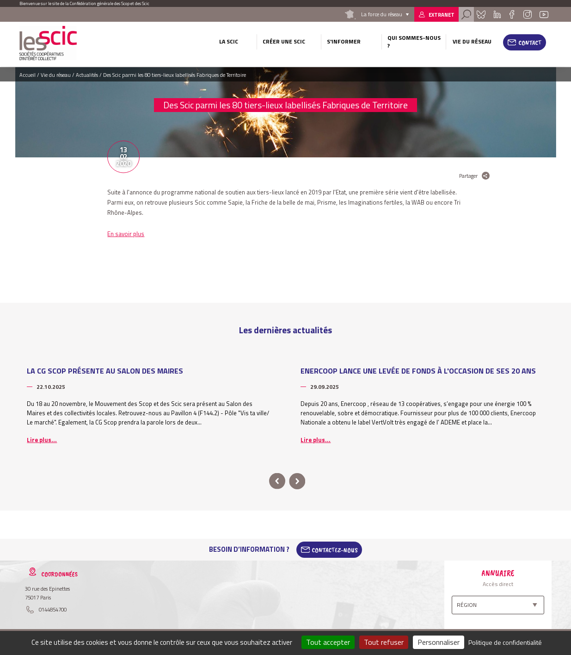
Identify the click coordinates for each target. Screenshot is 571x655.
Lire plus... (42, 439)
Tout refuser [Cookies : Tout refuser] (384, 642)
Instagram (527, 14)
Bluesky (481, 14)
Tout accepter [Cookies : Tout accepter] (328, 642)
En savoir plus (125, 233)
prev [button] (277, 481)
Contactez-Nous (334, 549)
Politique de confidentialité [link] (505, 642)
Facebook (512, 14)
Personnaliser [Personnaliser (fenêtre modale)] (439, 642)
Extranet (441, 15)
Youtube (543, 14)
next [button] (297, 481)
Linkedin (496, 14)
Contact (530, 42)
